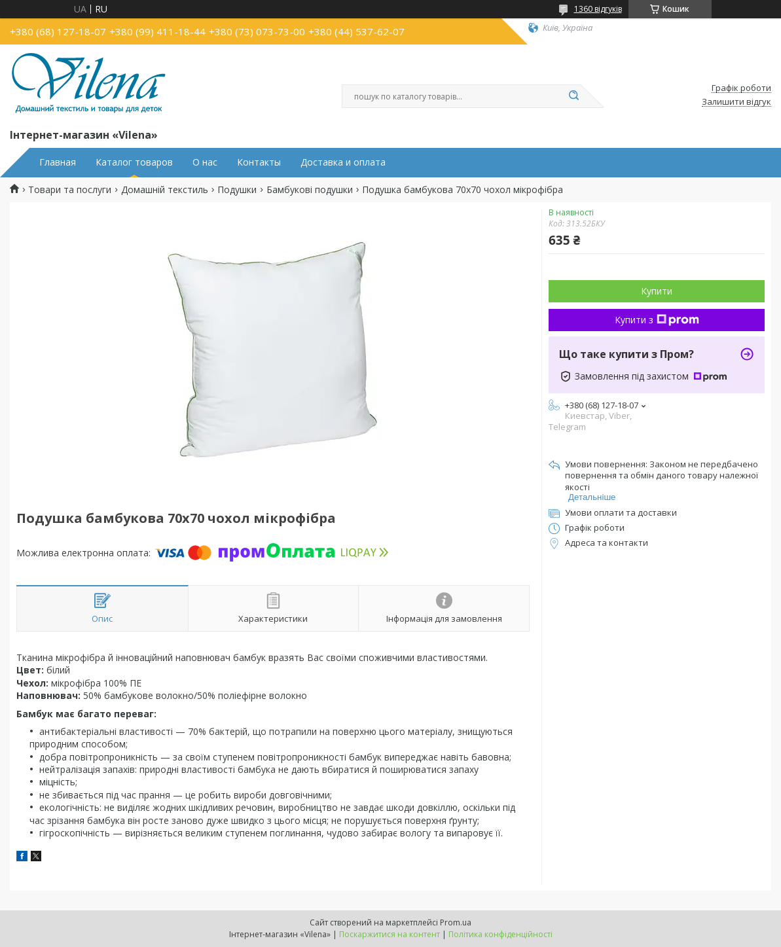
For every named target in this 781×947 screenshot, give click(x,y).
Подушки (237, 190)
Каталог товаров (134, 162)
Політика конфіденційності (500, 934)
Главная (57, 162)
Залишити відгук (736, 102)
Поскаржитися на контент (389, 934)
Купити (656, 291)
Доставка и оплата (343, 162)
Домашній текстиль (164, 190)
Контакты (259, 162)
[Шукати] (574, 96)
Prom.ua (455, 922)
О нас (204, 162)
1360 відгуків (598, 8)
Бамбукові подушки (309, 190)
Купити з (657, 319)
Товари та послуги (69, 190)
